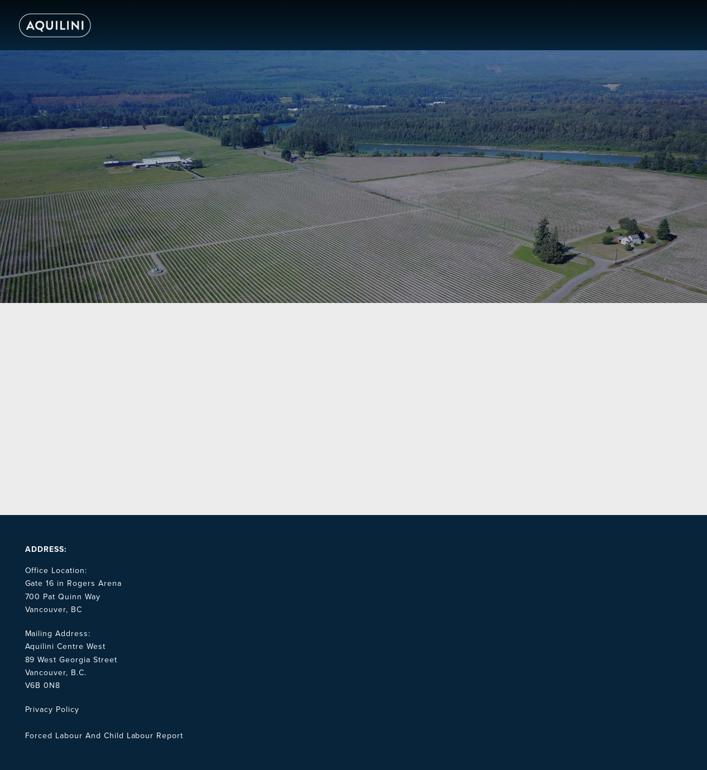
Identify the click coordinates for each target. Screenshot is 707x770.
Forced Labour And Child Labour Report (104, 735)
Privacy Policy (52, 709)
